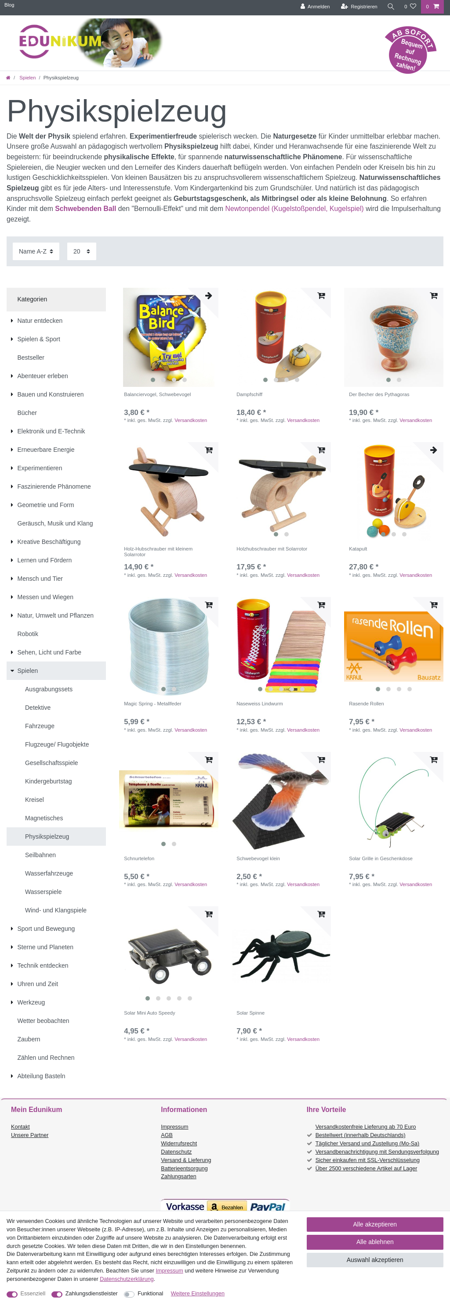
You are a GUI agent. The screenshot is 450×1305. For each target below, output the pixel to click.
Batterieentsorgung (184, 1169)
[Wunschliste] (410, 7)
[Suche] (390, 7)
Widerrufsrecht (179, 1144)
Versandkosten (190, 420)
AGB (167, 1135)
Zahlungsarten (178, 1176)
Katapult (358, 548)
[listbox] (168, 337)
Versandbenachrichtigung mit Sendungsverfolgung (377, 1152)
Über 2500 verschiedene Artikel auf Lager (366, 1169)
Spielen (27, 77)
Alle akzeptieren (375, 1224)
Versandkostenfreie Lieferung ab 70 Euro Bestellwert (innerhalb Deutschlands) (366, 1131)
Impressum (174, 1127)
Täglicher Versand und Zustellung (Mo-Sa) (368, 1144)
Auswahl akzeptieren (375, 1259)
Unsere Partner (29, 1135)
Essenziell (33, 1294)
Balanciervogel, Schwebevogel (157, 394)
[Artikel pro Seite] (81, 251)
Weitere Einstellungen (198, 1294)
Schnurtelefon (139, 858)
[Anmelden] (314, 7)
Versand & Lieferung (186, 1160)
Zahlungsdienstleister (91, 1294)
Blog (9, 4)
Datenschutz (176, 1152)
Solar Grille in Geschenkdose (381, 858)
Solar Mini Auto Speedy (149, 1012)
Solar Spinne (250, 1012)
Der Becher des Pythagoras (379, 394)
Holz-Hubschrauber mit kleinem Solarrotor (158, 551)
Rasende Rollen (366, 703)
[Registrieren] (359, 7)
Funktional (150, 1294)
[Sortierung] (36, 251)
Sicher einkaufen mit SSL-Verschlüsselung (368, 1160)
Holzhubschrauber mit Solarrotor (271, 548)
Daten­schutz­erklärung (127, 1279)
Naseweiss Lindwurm (259, 703)
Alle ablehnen (375, 1241)
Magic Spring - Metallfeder (152, 703)
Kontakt (20, 1127)
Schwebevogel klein (258, 858)
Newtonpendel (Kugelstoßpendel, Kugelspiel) (295, 208)
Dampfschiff (249, 394)
